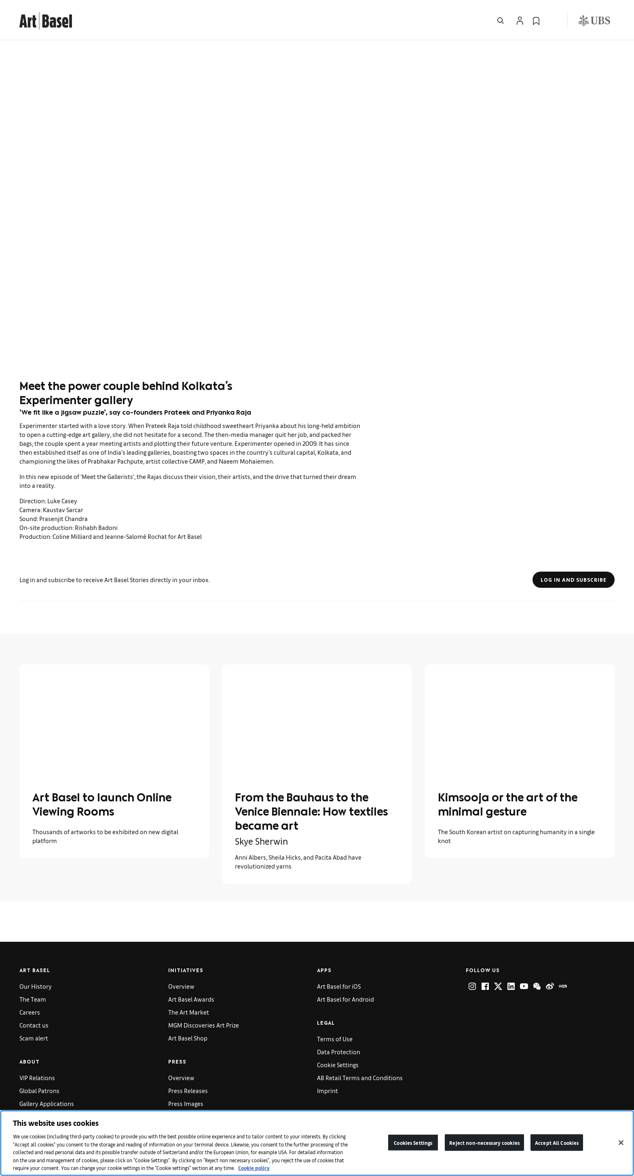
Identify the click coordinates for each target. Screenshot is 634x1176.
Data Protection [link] (338, 1051)
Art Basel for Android (345, 999)
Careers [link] (29, 1012)
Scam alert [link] (33, 1038)
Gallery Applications (46, 1103)
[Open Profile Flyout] (520, 21)
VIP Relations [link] (37, 1077)
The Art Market (188, 1012)
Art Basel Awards (191, 999)
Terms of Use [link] (335, 1039)
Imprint (327, 1090)
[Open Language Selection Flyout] (552, 21)
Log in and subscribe (574, 579)
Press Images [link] (185, 1103)
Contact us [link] (34, 1025)
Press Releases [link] (188, 1090)
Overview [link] (181, 986)
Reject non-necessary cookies (484, 1142)
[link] (45, 19)
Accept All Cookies (557, 1142)
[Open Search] (500, 21)
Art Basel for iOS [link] (339, 986)
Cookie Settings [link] (338, 1064)
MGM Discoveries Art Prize (203, 1025)
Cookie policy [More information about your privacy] (254, 1168)
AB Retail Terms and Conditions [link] (360, 1077)
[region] (317, 1143)
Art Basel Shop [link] (187, 1038)
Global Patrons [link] (39, 1090)
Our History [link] (35, 986)
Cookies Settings (413, 1142)
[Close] (621, 1142)
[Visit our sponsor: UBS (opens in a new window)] (594, 20)
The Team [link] (32, 999)
